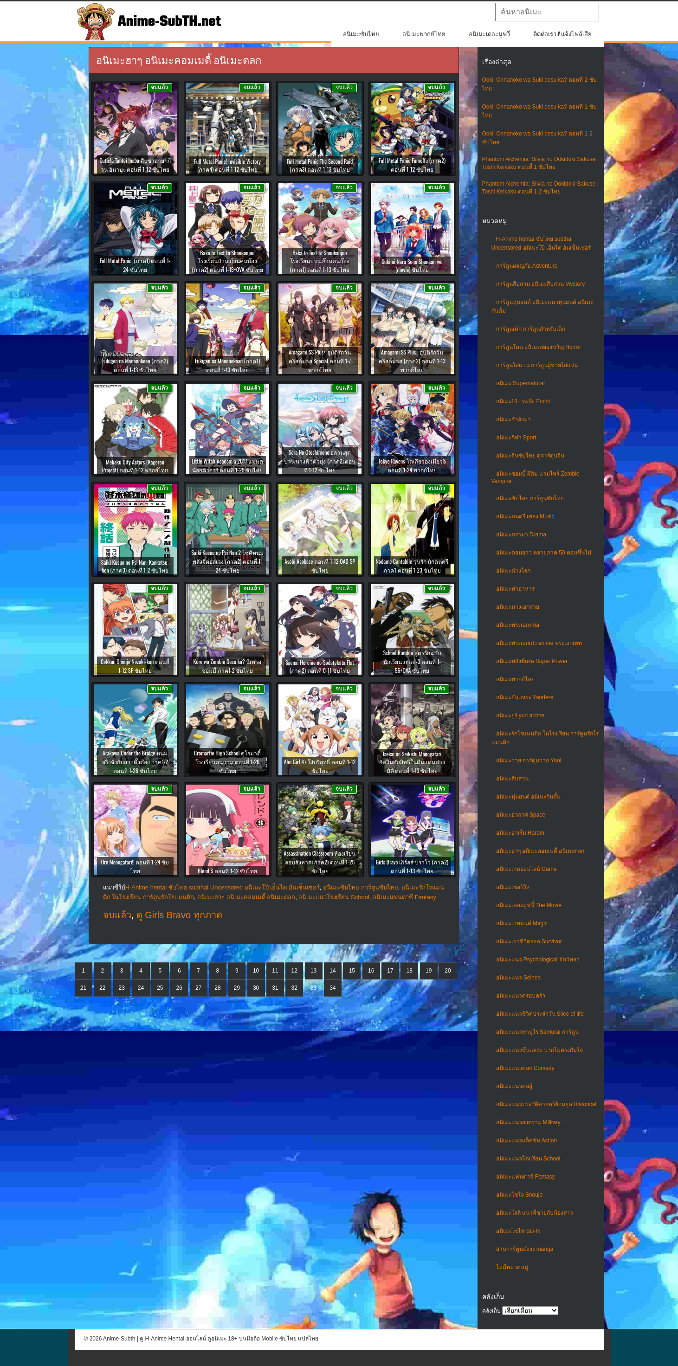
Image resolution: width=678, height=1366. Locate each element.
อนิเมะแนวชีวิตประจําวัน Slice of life (540, 1014)
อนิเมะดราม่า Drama (521, 534)
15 (352, 970)
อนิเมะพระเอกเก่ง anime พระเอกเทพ (539, 643)
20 (448, 970)
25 (160, 988)
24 (141, 988)
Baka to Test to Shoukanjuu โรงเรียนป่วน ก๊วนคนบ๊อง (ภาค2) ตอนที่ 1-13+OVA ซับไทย (227, 261)
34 (332, 988)
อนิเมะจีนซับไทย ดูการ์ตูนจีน (530, 455)
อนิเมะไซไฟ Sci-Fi (518, 1231)
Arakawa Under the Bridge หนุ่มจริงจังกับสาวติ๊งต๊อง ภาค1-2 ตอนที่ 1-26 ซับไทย (135, 761)
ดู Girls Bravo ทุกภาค (179, 915)
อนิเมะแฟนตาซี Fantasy (525, 1176)
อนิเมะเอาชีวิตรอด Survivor (529, 941)
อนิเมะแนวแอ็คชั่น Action (526, 1140)
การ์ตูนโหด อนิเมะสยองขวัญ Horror (538, 347)
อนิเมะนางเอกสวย (517, 607)
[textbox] (547, 12)
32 (294, 988)
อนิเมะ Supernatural (520, 383)
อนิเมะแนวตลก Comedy (525, 1068)
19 (429, 970)
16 (371, 970)
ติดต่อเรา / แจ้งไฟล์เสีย (562, 34)
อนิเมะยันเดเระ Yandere (525, 697)
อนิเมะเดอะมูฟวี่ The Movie (529, 905)
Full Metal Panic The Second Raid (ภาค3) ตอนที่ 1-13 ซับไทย (320, 165)
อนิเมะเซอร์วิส (512, 887)
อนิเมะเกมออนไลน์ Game (526, 869)
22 (102, 988)
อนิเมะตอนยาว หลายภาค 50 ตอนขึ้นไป (543, 552)
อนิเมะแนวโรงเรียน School (528, 1158)
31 (275, 988)
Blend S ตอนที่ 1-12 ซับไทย (227, 871)
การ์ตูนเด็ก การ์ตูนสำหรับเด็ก (530, 329)
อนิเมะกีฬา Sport (516, 437)
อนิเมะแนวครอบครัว (520, 995)
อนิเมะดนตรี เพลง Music (525, 516)
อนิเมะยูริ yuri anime (520, 715)
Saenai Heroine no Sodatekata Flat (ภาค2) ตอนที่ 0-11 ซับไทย (319, 666)
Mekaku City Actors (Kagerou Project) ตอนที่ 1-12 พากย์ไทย (135, 466)
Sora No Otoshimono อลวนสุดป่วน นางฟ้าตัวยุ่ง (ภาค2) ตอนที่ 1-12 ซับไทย (320, 461)
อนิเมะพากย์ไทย (424, 34)
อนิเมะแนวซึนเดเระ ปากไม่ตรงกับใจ (539, 1050)
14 (332, 970)
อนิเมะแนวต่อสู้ (514, 1086)
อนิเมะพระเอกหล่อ (517, 625)
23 (122, 988)
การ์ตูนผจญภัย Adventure (527, 266)
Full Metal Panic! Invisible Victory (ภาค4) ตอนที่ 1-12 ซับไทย (227, 165)
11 (275, 970)
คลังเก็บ (491, 1311)
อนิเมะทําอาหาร (515, 589)
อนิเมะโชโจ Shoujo (519, 1195)
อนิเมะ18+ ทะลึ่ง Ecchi (523, 401)
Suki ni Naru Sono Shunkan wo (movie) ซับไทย (411, 265)
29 (237, 988)
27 (198, 988)
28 (217, 988)
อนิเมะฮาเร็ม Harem (520, 833)
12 (294, 970)
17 (390, 970)
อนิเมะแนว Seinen (518, 977)
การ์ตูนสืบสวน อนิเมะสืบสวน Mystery (540, 284)
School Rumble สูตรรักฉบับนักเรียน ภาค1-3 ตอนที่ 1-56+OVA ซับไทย (412, 661)
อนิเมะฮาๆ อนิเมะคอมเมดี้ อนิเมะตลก (540, 851)
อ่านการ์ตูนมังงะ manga (525, 1249)
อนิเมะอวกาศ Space (520, 815)
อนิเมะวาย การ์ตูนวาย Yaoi (529, 760)
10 (256, 970)
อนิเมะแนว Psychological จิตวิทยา (538, 959)
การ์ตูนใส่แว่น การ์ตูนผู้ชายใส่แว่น (537, 365)
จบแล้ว (117, 915)
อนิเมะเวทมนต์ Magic (522, 923)
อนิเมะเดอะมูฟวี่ (489, 34)
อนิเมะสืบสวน (512, 778)
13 (313, 970)
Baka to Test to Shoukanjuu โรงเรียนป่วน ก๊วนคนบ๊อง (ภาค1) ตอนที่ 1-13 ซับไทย (320, 261)
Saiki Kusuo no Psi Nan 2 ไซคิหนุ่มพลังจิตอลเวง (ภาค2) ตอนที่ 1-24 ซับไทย (227, 561)
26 (179, 988)
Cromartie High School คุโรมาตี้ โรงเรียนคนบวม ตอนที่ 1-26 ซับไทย (227, 761)
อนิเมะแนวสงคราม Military (528, 1122)
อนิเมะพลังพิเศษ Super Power (532, 661)
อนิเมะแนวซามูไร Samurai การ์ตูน (537, 1032)
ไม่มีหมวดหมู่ (512, 1267)
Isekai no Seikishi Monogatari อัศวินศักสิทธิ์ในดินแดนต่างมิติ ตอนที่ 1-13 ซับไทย (412, 762)
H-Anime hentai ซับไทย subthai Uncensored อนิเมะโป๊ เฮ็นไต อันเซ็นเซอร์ (222, 887)
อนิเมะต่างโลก (513, 570)
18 (410, 970)
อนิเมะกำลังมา (513, 419)
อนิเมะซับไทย (361, 34)
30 (256, 988)
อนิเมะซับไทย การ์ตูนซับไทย (530, 498)
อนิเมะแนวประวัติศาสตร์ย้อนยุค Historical (546, 1104)
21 (83, 988)
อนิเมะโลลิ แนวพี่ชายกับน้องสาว (534, 1213)
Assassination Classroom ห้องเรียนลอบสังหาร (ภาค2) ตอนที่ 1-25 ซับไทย (320, 862)
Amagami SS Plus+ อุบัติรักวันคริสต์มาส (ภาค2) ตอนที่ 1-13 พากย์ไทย (412, 361)
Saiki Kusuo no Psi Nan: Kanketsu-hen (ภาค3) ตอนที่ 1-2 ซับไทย (135, 566)
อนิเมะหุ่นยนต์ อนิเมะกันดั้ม (528, 796)
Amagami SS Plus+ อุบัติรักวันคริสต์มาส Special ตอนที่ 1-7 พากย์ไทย (320, 361)
